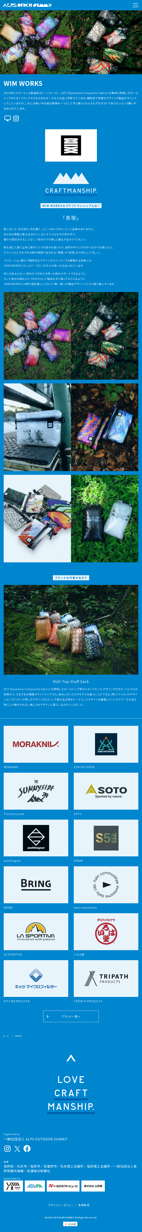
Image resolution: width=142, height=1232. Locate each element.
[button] (65, 70)
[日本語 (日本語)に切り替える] (70, 1224)
